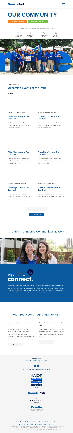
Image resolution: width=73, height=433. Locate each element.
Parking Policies (55, 34)
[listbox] (18, 93)
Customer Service (17, 21)
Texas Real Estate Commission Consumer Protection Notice (36, 424)
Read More (15, 344)
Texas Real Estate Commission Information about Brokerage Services (36, 422)
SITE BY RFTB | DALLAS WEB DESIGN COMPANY (47, 429)
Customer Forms (30, 34)
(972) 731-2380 (43, 362)
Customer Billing (37, 21)
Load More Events (36, 209)
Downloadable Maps (43, 34)
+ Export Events (36, 214)
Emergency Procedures (18, 34)
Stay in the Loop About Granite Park (36, 369)
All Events (11, 93)
